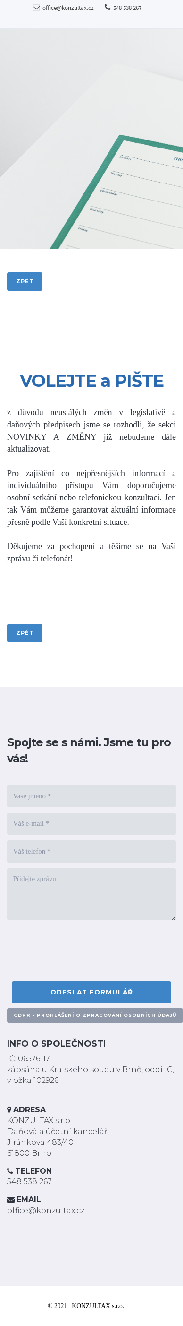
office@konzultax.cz (63, 8)
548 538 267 (123, 8)
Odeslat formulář (91, 992)
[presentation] (83, 958)
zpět (25, 281)
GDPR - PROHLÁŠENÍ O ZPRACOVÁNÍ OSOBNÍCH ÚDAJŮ (95, 1015)
